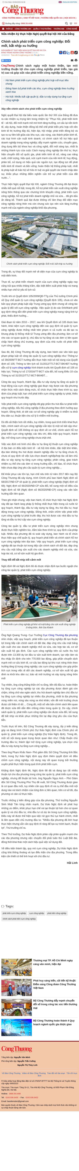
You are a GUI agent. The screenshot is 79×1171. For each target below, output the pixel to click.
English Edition (70, 2)
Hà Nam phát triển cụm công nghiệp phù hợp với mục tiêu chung (37, 82)
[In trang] (76, 60)
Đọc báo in (69, 18)
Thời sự (9, 29)
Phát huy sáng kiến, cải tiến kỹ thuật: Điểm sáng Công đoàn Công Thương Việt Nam (54, 984)
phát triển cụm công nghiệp (14, 913)
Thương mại (59, 29)
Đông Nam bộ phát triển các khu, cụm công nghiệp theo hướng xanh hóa (40, 90)
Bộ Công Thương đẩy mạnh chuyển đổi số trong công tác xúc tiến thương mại (55, 1004)
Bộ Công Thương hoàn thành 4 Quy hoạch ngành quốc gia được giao (54, 1022)
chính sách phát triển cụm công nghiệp (19, 919)
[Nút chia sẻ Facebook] (22, 60)
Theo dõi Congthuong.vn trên (22, 55)
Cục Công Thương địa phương (60, 635)
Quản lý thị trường (42, 29)
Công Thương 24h (23, 29)
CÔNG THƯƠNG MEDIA (12, 18)
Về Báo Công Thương (11, 1073)
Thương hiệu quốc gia (52, 18)
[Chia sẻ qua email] (72, 60)
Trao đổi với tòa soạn (56, 1073)
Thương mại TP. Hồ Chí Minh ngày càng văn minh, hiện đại (53, 962)
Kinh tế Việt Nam (31, 18)
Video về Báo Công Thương (34, 1073)
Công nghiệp (72, 29)
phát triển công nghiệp (56, 913)
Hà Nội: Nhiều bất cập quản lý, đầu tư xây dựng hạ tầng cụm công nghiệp (39, 98)
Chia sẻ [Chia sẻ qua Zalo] (6, 60)
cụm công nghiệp (21, 367)
